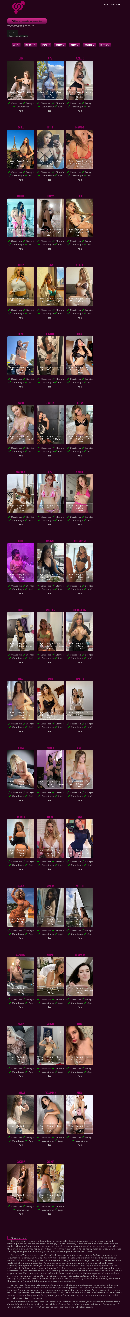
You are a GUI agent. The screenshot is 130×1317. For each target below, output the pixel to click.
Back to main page (18, 36)
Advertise (115, 4)
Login (105, 4)
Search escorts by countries (27, 21)
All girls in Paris (18, 1238)
